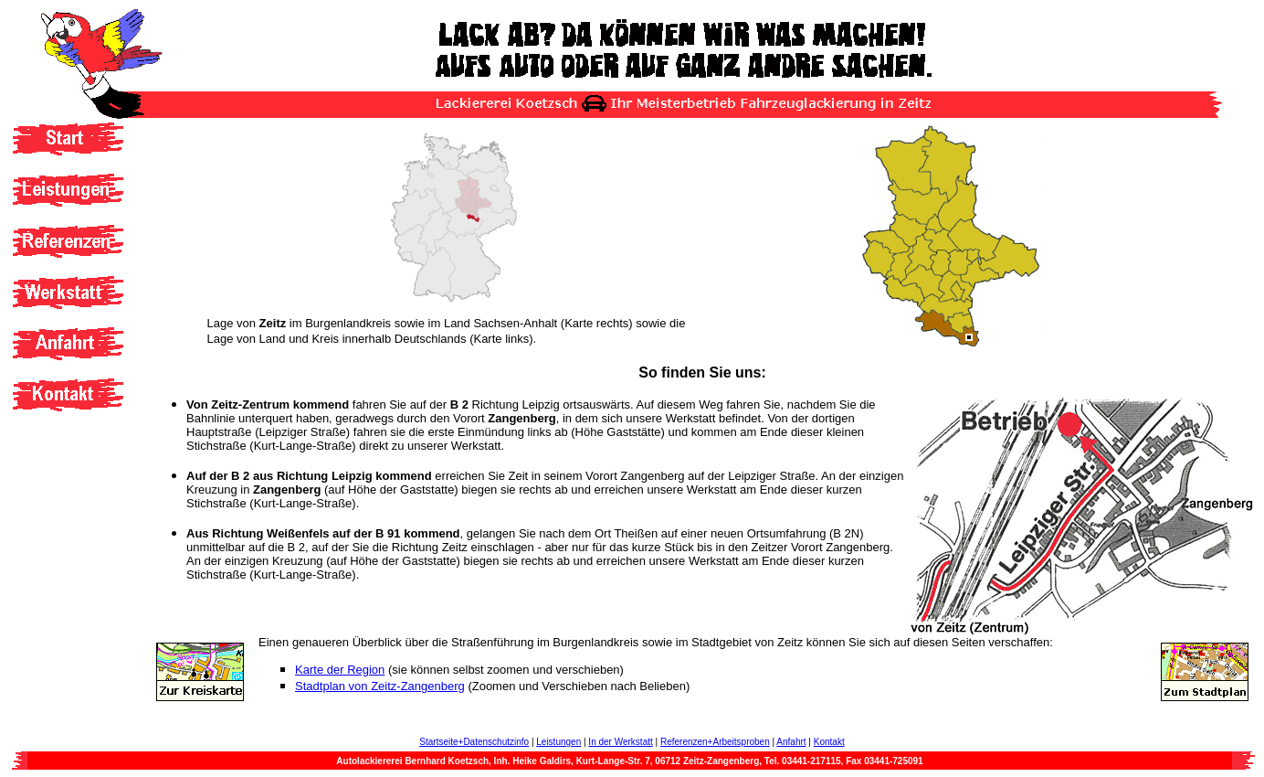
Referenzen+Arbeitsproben (715, 742)
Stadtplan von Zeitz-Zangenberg (380, 686)
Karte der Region (339, 669)
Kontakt (829, 742)
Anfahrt (791, 742)
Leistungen (558, 742)
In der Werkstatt (620, 742)
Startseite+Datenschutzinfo (474, 742)
